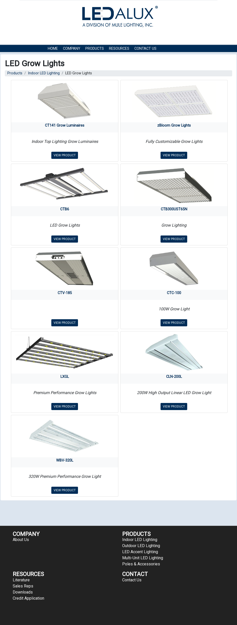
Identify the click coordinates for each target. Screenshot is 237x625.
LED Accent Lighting (140, 551)
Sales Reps (23, 586)
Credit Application (28, 598)
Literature (21, 580)
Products (94, 48)
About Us (21, 539)
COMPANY (71, 48)
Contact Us (145, 48)
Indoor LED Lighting (44, 73)
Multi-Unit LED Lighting (142, 557)
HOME (53, 48)
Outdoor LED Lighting (141, 545)
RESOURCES (119, 48)
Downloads (23, 592)
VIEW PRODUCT (65, 155)
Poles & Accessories (141, 564)
